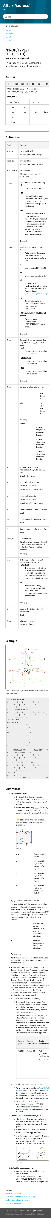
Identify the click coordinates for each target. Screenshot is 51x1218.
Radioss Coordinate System (17, 1200)
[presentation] (12, 117)
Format (8, 30)
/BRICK (30, 1109)
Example (9, 37)
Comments (9, 40)
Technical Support (38, 1214)
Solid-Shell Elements (14, 1203)
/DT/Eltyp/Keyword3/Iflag (36, 293)
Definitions (9, 33)
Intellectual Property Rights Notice (18, 1214)
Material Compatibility (15, 1193)
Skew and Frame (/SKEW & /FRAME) (20, 1196)
